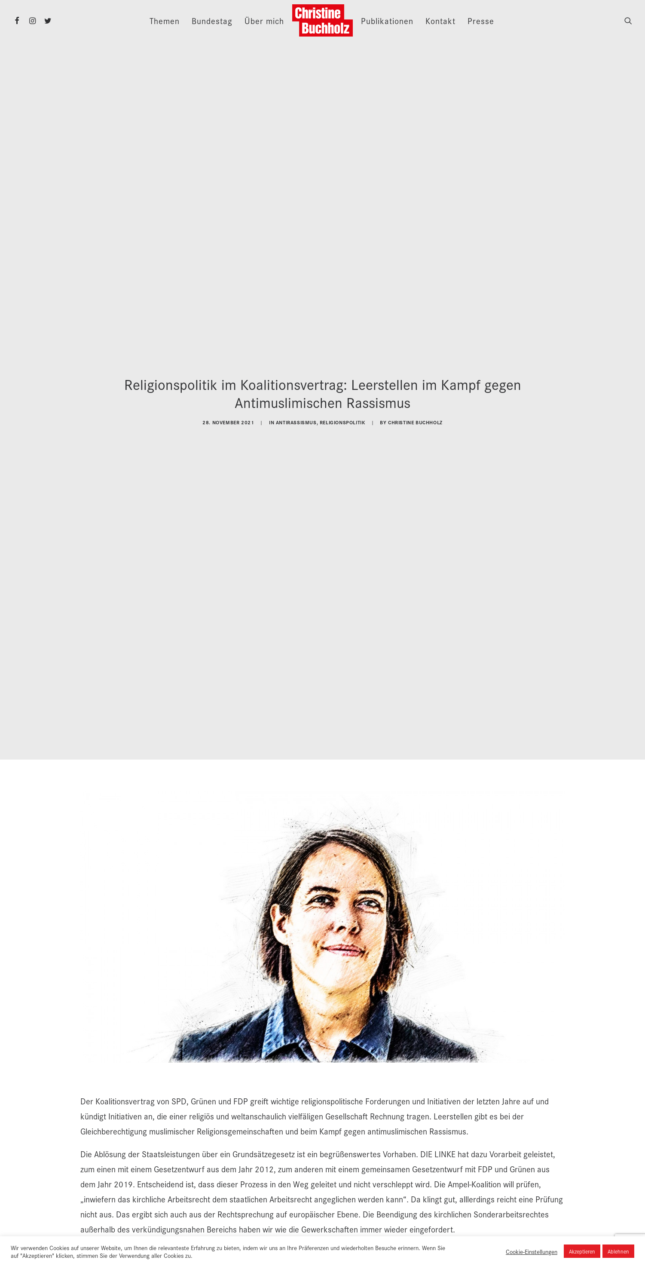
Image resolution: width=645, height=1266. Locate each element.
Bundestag (212, 20)
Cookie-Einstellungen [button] (531, 1251)
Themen (165, 20)
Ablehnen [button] (618, 1251)
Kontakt (440, 20)
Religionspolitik (342, 417)
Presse (481, 20)
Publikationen (387, 20)
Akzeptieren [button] (582, 1251)
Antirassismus (296, 417)
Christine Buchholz (415, 417)
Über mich (264, 20)
